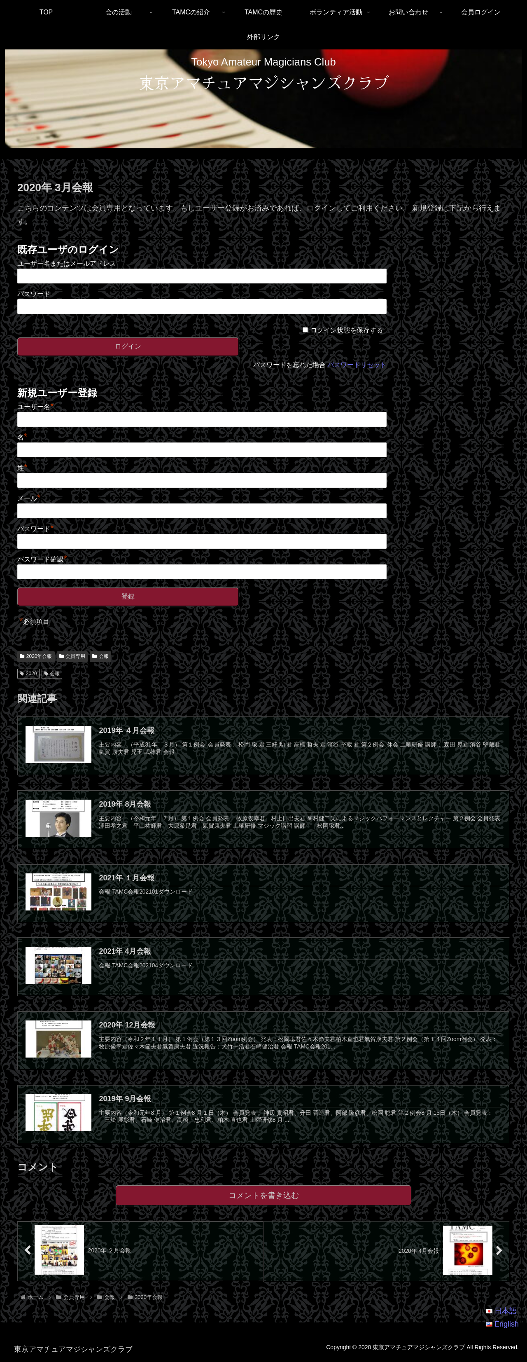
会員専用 (72, 656)
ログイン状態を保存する (346, 330)
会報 (100, 656)
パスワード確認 (42, 559)
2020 (28, 673)
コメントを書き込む (264, 1196)
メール (29, 498)
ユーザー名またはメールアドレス (66, 263)
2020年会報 (36, 656)
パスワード (33, 293)
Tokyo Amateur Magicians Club (263, 62)
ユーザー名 (35, 406)
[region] (263, 99)
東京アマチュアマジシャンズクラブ (263, 82)
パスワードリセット (357, 364)
